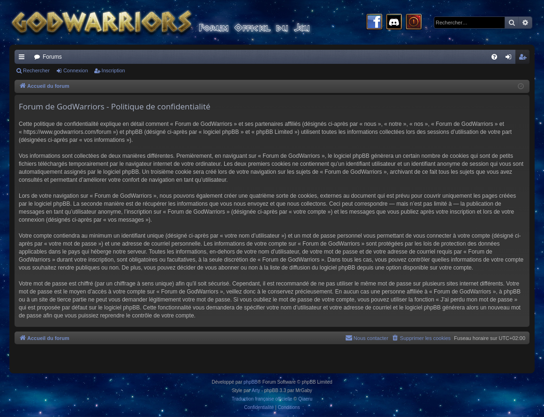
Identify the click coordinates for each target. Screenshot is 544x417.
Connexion (75, 70)
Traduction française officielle (262, 399)
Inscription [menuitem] (524, 59)
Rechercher (36, 70)
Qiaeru (305, 399)
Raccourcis (23, 59)
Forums (52, 57)
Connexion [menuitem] (510, 59)
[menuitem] (494, 57)
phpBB (250, 382)
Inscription (113, 70)
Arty (256, 390)
